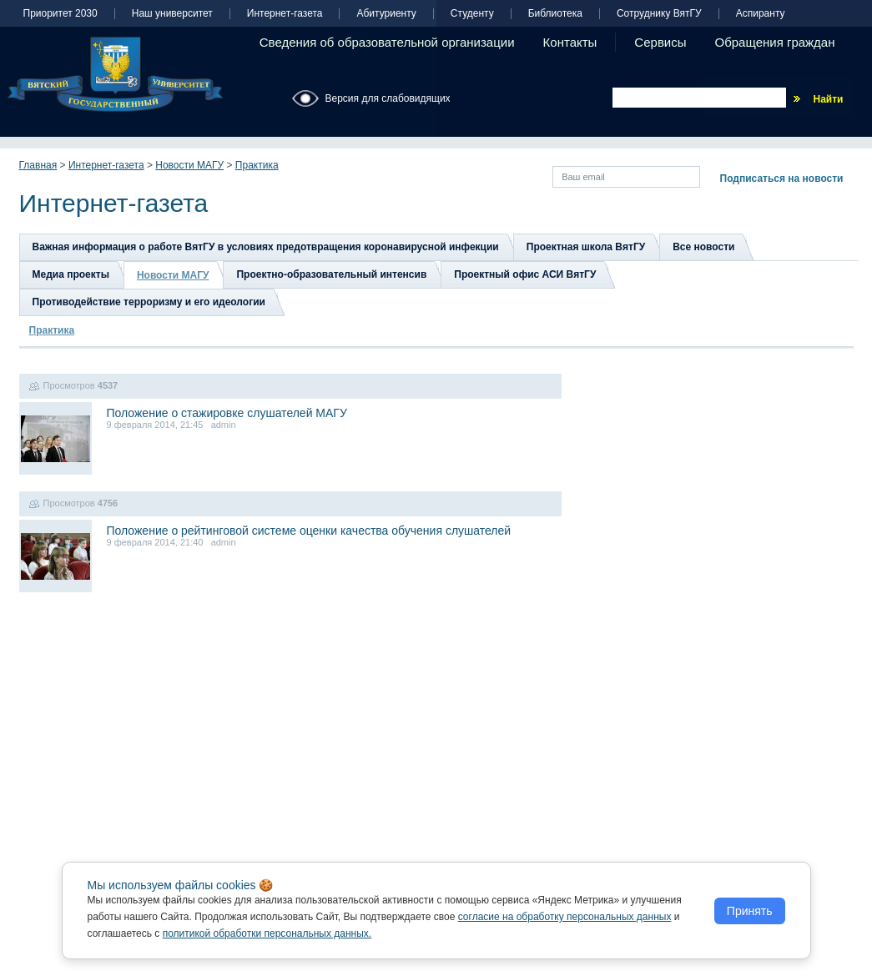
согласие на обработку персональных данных (565, 917)
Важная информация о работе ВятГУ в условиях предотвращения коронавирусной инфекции (266, 247)
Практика (257, 165)
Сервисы (660, 42)
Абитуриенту (386, 13)
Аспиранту (760, 13)
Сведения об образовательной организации (387, 42)
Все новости (703, 247)
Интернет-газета (285, 13)
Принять (750, 911)
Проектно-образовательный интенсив (331, 274)
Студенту (472, 13)
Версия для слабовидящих (388, 98)
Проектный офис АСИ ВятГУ (525, 274)
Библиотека (555, 13)
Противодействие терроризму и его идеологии (149, 302)
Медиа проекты (71, 274)
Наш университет (172, 13)
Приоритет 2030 (60, 13)
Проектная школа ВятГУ (586, 247)
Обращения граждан (775, 42)
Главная (38, 165)
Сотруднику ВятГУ (659, 13)
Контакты (570, 42)
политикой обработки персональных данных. (267, 933)
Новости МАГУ (189, 165)
